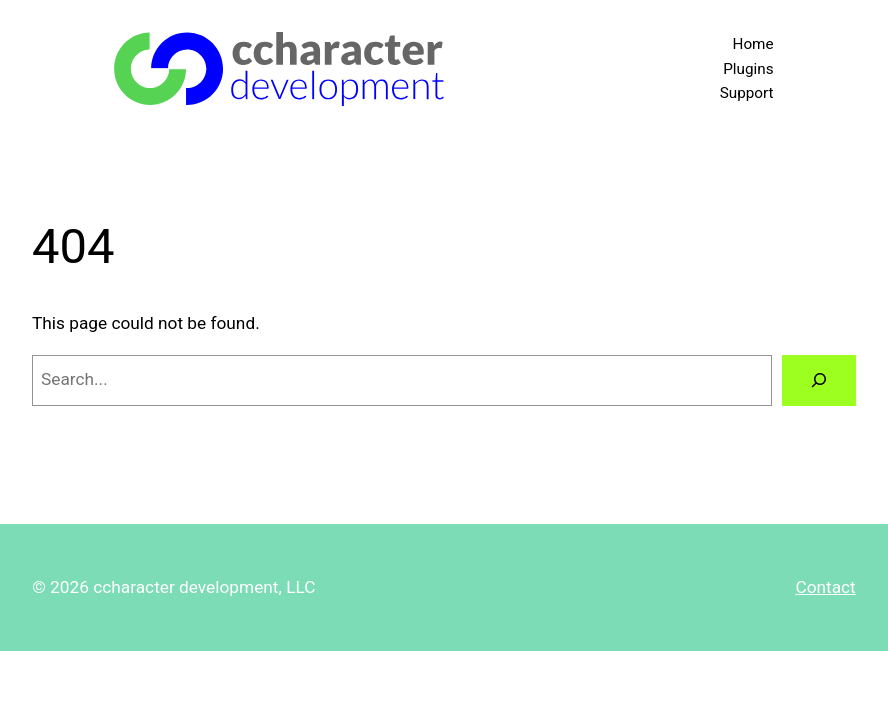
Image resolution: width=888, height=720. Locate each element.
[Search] (819, 380)
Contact (825, 587)
